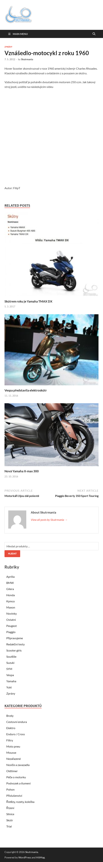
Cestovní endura (16, 721)
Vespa (10, 675)
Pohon (10, 789)
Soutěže (11, 656)
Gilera (10, 589)
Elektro (10, 728)
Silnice (10, 814)
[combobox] (51, 546)
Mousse (11, 752)
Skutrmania (27, 59)
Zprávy (8, 47)
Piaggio (10, 632)
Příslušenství (14, 795)
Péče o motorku (16, 777)
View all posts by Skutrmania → (49, 519)
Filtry (9, 740)
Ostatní (11, 619)
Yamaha (11, 681)
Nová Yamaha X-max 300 (22, 471)
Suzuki (10, 662)
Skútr (9, 820)
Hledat (12, 553)
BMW (10, 582)
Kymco (10, 601)
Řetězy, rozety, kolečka (20, 801)
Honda (10, 595)
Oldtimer (12, 771)
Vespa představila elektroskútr (26, 390)
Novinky (11, 613)
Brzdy (10, 715)
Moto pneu (13, 746)
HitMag (40, 857)
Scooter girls (14, 650)
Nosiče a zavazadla (18, 765)
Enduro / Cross (15, 734)
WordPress (24, 857)
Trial (9, 826)
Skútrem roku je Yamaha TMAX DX (28, 301)
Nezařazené (13, 758)
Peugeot (11, 625)
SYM (9, 669)
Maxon (10, 607)
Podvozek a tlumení (18, 783)
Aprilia (10, 576)
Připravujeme (14, 638)
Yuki (9, 687)
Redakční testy (15, 644)
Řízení (10, 808)
